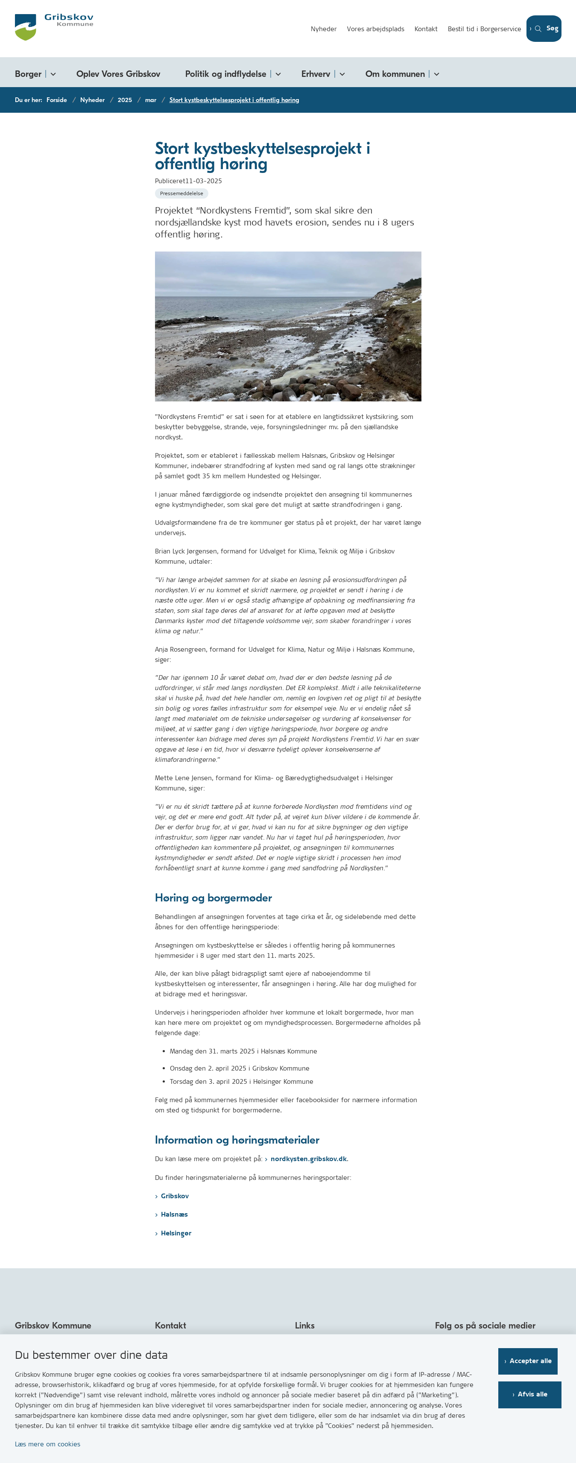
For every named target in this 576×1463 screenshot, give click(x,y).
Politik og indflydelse (225, 74)
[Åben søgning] (540, 28)
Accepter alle (535, 1361)
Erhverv (315, 74)
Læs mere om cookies (47, 1444)
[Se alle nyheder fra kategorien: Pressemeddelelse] (182, 193)
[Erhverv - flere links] (340, 72)
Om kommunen (395, 74)
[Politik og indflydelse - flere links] (276, 72)
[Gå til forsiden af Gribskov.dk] (157, 29)
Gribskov (175, 1196)
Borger (28, 74)
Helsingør (176, 1233)
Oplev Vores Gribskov (118, 74)
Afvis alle (534, 1394)
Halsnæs (174, 1215)
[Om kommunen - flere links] (435, 72)
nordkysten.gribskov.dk (309, 1159)
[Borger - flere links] (51, 72)
